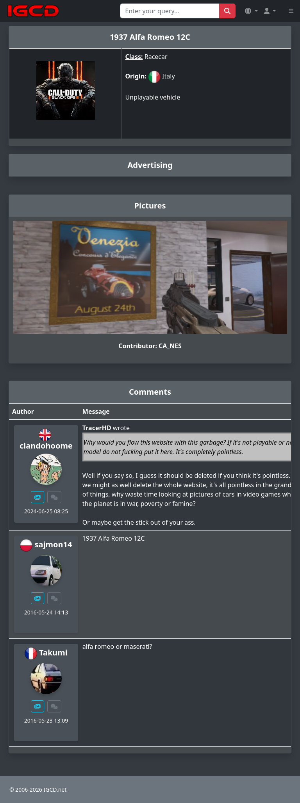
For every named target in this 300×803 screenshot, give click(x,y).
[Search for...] (170, 11)
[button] (251, 11)
